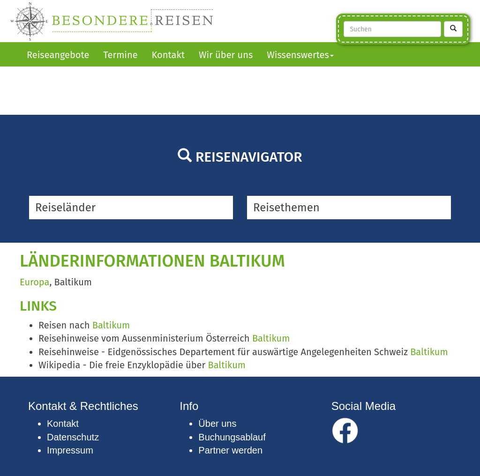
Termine (120, 54)
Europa (34, 282)
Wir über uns (226, 54)
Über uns (217, 423)
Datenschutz (73, 437)
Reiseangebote (58, 54)
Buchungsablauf (231, 437)
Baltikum (111, 325)
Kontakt (168, 54)
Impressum (70, 450)
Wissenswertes (300, 54)
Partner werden (230, 450)
